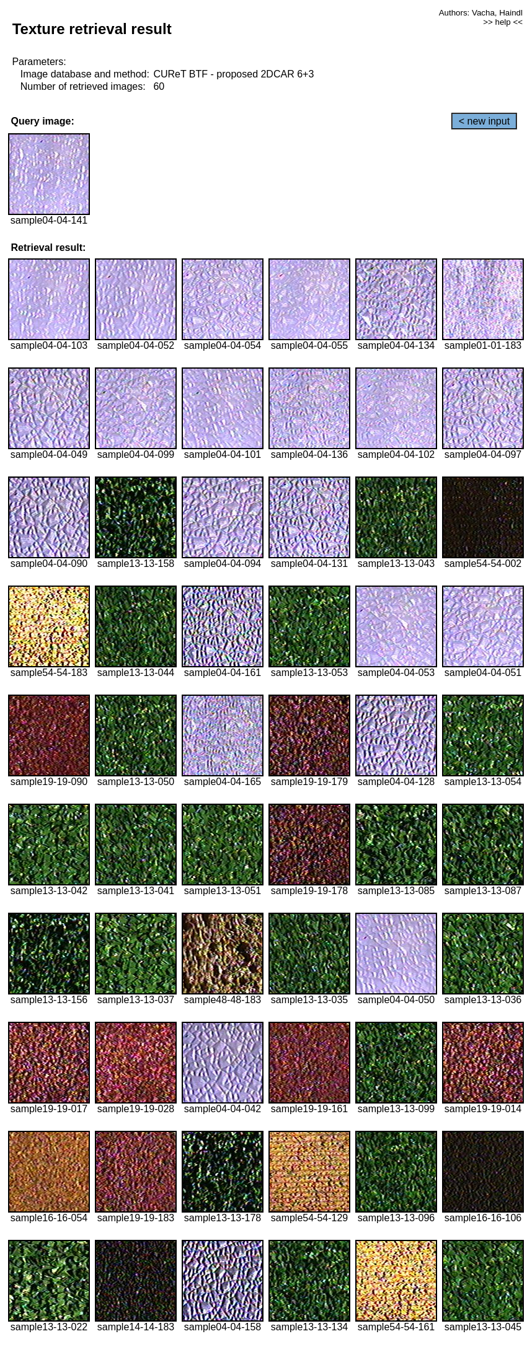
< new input (484, 121)
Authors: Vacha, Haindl (481, 12)
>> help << (503, 22)
